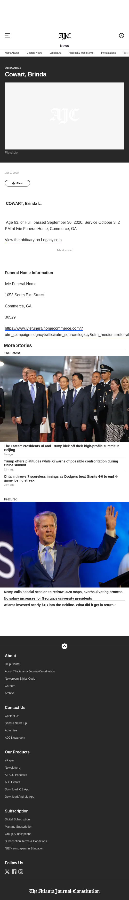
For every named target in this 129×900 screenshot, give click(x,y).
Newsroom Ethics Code (20, 678)
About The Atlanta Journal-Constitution (30, 671)
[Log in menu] (121, 35)
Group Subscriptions (18, 834)
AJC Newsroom (15, 737)
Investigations (108, 53)
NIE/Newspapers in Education (24, 848)
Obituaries (13, 67)
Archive (10, 693)
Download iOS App (17, 789)
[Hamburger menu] (7, 35)
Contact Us (15, 708)
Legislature (55, 53)
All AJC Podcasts (16, 775)
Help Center (12, 664)
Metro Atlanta (12, 53)
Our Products (17, 752)
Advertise (11, 730)
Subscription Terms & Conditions (26, 841)
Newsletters (12, 767)
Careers (10, 686)
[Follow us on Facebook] (14, 871)
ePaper (9, 760)
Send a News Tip (16, 723)
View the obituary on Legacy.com (33, 240)
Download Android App (19, 796)
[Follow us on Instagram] (20, 871)
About (10, 656)
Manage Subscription (18, 826)
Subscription (17, 811)
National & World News (81, 53)
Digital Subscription (17, 819)
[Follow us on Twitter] (7, 871)
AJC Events (12, 782)
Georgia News (34, 53)
